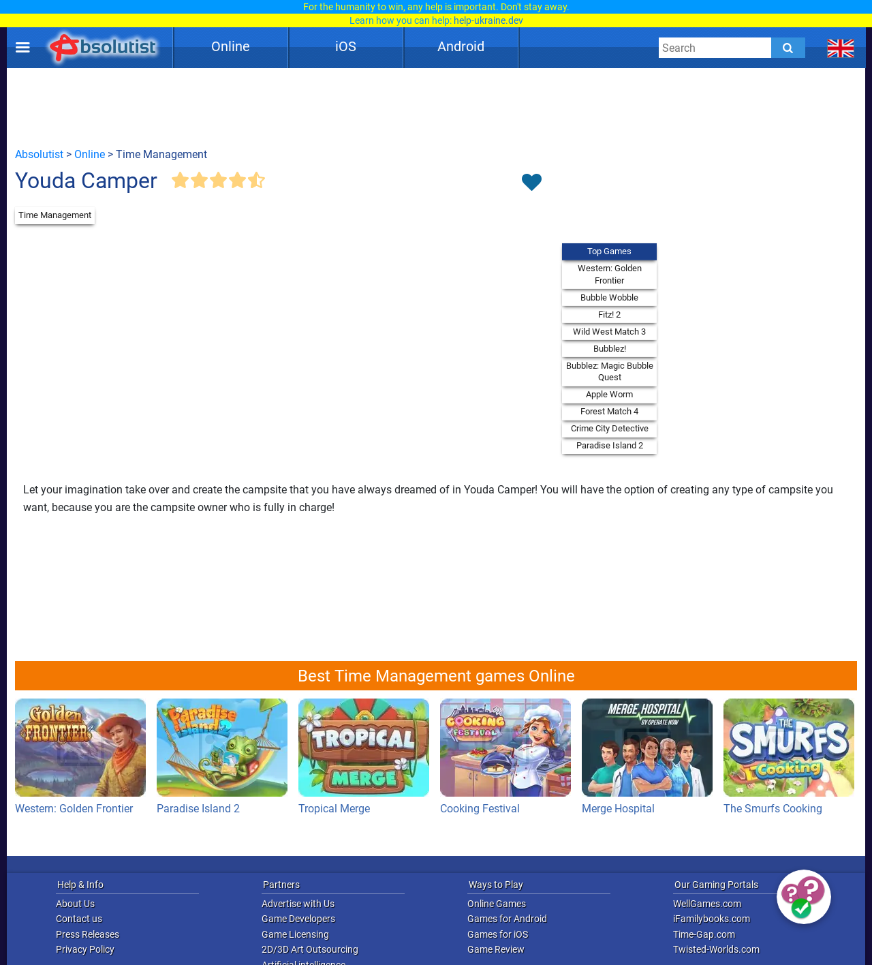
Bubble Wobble (609, 297)
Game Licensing (295, 934)
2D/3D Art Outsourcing (310, 949)
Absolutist (39, 154)
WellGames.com (707, 903)
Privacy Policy (85, 949)
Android (460, 46)
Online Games (496, 903)
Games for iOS (497, 934)
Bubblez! (609, 348)
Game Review (496, 949)
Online (230, 46)
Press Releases (87, 934)
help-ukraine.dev (488, 20)
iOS (345, 46)
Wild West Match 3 (609, 331)
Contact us (79, 918)
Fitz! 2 (609, 314)
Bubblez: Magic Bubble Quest (609, 372)
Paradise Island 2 (609, 445)
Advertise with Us (298, 903)
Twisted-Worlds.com (716, 949)
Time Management (54, 215)
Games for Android (507, 918)
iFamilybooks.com (711, 918)
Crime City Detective (610, 428)
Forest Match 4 (609, 411)
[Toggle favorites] (531, 183)
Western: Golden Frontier (610, 274)
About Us (75, 903)
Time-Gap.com (704, 934)
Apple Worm (609, 394)
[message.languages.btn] (841, 47)
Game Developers (298, 918)
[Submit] (788, 47)
